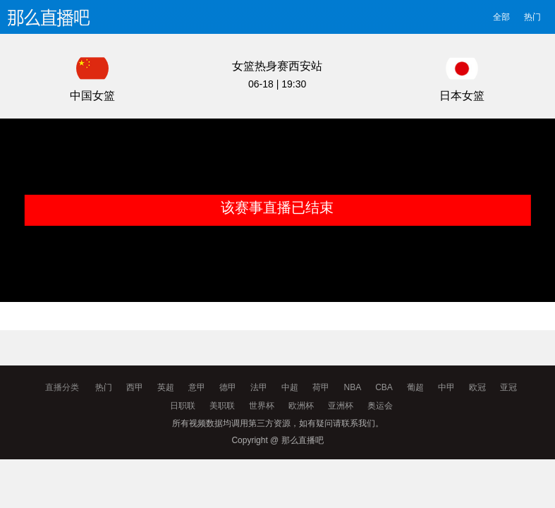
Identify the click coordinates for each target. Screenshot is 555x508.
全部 (501, 17)
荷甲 (320, 387)
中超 (289, 387)
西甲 (134, 387)
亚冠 (508, 387)
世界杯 (261, 406)
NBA (352, 387)
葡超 (415, 387)
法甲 (258, 387)
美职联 (222, 406)
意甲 (196, 387)
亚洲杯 (340, 406)
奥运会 (380, 406)
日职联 (182, 406)
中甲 (446, 387)
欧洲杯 (301, 406)
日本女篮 (461, 96)
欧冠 (477, 387)
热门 (532, 17)
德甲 (227, 387)
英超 (165, 387)
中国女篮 (92, 96)
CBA (384, 387)
